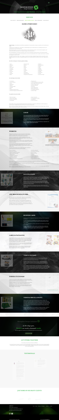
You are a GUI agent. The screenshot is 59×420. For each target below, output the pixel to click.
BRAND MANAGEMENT (20, 20)
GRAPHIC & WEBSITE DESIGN (29, 20)
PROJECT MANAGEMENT (38, 20)
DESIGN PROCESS (46, 20)
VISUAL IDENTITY (13, 20)
